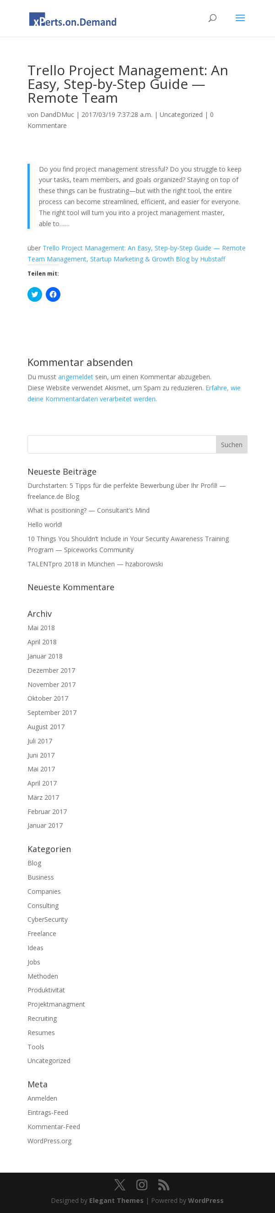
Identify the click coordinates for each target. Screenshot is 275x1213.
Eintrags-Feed (47, 1112)
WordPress (206, 1200)
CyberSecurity (47, 919)
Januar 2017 (45, 825)
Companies (44, 891)
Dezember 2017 (51, 670)
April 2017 (42, 783)
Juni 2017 (40, 755)
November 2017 (51, 684)
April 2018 (42, 641)
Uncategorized (181, 114)
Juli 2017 (39, 741)
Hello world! (44, 524)
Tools (35, 1046)
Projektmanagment (56, 1004)
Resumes (41, 1032)
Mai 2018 (41, 627)
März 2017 (43, 797)
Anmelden (42, 1098)
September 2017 (51, 712)
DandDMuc (57, 114)
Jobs (33, 962)
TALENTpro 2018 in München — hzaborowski (95, 563)
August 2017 (46, 726)
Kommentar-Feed (53, 1126)
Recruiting (42, 1018)
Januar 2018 (45, 656)
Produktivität (46, 990)
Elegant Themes (116, 1200)
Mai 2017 (41, 768)
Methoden (42, 976)
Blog (34, 863)
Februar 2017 (47, 811)
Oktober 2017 (47, 698)
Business (40, 877)
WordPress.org (49, 1140)
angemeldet (75, 376)
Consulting (43, 905)
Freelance (41, 933)
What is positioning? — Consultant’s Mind (88, 510)
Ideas (35, 947)
